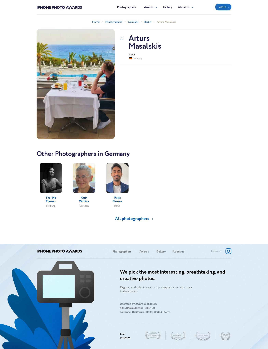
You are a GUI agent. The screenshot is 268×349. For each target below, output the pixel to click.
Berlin (147, 22)
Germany (133, 22)
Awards (148, 7)
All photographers (132, 219)
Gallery (167, 7)
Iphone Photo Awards (59, 7)
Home (95, 22)
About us (184, 7)
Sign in (222, 7)
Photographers (126, 7)
